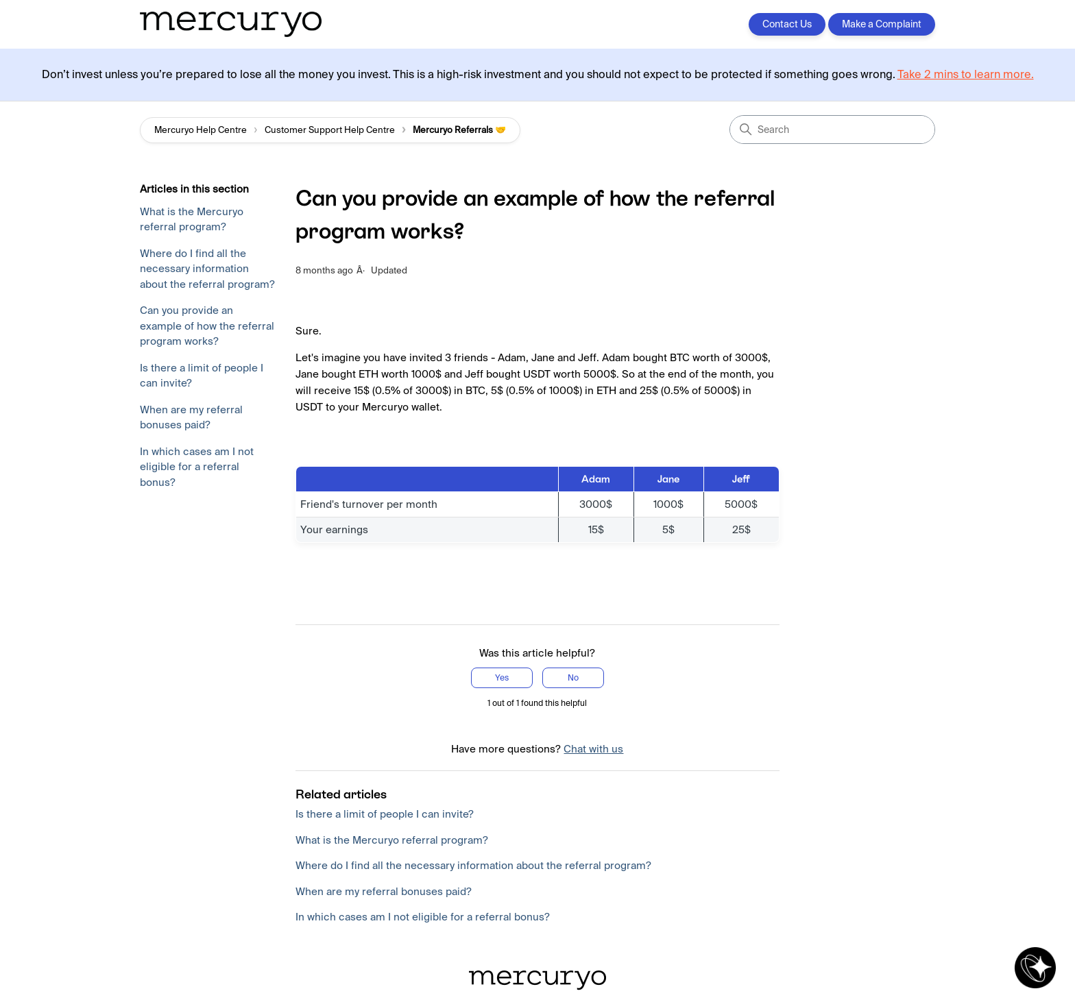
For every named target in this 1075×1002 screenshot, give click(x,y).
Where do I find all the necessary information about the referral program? (207, 269)
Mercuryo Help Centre (200, 130)
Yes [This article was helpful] (502, 677)
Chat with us (593, 748)
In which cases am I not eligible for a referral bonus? (197, 467)
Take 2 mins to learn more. (965, 74)
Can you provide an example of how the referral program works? (207, 325)
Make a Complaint (881, 24)
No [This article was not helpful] (573, 677)
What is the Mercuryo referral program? (191, 219)
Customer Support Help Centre (330, 130)
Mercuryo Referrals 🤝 (459, 130)
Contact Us (787, 24)
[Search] (832, 129)
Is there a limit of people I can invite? (201, 375)
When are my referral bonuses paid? (191, 417)
